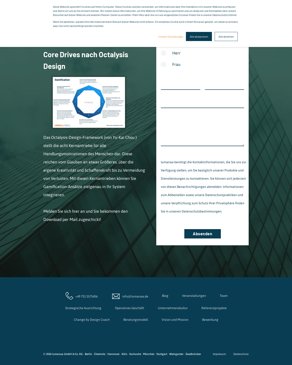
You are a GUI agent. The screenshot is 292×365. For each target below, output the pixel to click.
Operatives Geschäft (129, 308)
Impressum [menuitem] (219, 354)
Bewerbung (210, 319)
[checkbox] (202, 60)
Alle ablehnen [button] (226, 36)
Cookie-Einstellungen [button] (170, 36)
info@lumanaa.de (129, 295)
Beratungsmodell (135, 319)
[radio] (202, 54)
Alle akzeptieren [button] (199, 36)
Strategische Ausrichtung (83, 308)
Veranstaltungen (194, 296)
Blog (165, 296)
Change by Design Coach (92, 319)
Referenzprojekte (214, 308)
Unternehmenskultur (173, 308)
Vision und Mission (175, 319)
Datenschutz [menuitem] (241, 354)
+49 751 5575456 (81, 295)
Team (224, 296)
